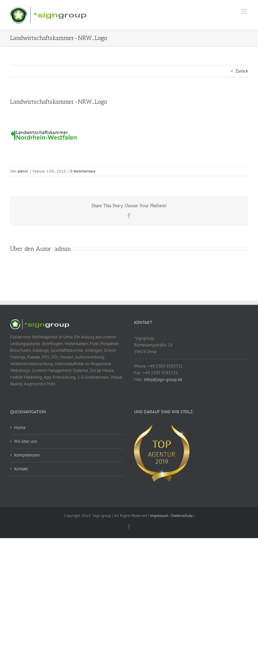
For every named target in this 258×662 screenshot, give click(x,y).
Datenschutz (181, 515)
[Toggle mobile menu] (244, 11)
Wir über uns (25, 441)
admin (22, 171)
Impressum (159, 515)
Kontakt (21, 469)
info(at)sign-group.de (163, 379)
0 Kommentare (82, 171)
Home (20, 427)
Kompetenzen (27, 455)
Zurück (241, 71)
